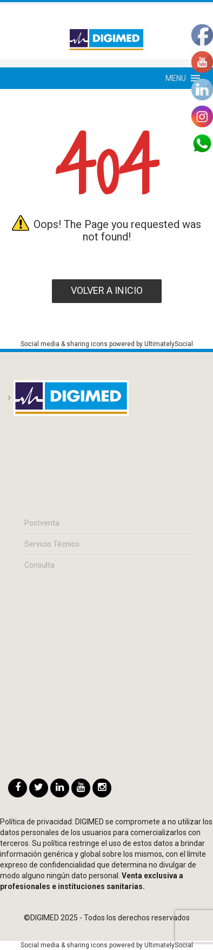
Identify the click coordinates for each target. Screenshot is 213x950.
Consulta (39, 565)
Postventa (41, 523)
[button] (175, 78)
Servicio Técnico (51, 544)
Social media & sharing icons (65, 344)
